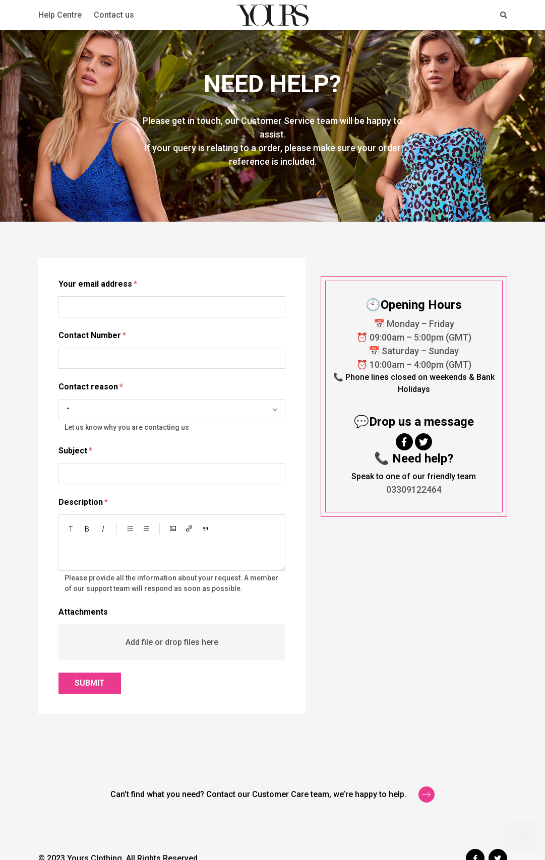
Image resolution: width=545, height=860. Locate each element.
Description (80, 502)
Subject (72, 450)
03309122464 (414, 489)
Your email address (95, 284)
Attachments (83, 612)
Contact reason (88, 386)
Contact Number (89, 335)
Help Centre (60, 15)
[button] (71, 528)
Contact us (114, 15)
